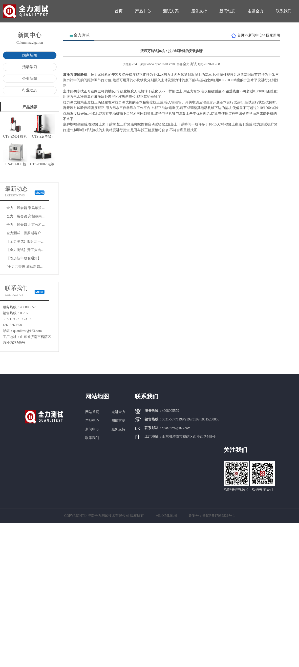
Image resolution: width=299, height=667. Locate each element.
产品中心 (143, 11)
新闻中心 (255, 35)
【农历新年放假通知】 (23, 258)
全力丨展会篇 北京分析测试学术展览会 (36, 225)
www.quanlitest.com (161, 64)
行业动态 (29, 90)
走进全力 (255, 11)
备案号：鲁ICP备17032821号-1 (212, 516)
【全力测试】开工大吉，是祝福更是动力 (37, 250)
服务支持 (199, 11)
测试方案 (171, 11)
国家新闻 (29, 55)
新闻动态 (227, 11)
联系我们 (284, 11)
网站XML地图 (166, 516)
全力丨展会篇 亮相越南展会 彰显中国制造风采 (41, 216)
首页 (119, 11)
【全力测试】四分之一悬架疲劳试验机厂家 (39, 241)
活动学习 (29, 67)
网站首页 (92, 412)
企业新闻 (29, 79)
